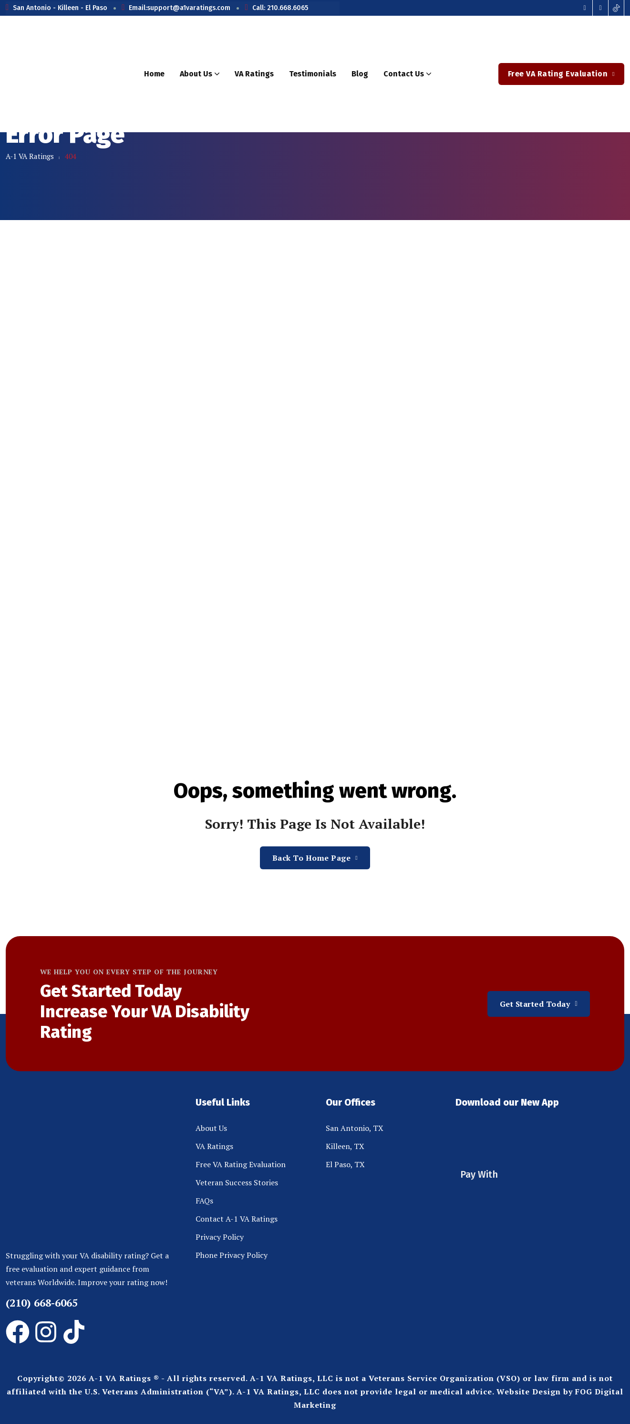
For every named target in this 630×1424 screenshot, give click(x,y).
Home (154, 73)
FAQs (204, 1200)
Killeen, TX (345, 1146)
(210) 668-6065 (42, 1302)
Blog (359, 73)
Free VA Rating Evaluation (241, 1164)
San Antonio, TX (354, 1128)
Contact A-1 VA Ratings (237, 1218)
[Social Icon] (585, 8)
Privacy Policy (220, 1237)
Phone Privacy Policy (232, 1255)
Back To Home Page (315, 858)
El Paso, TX (345, 1164)
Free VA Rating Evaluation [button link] (561, 73)
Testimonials (312, 73)
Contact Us (407, 74)
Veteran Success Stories (237, 1182)
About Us (199, 74)
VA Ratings (254, 73)
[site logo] (64, 74)
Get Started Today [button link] (539, 1004)
